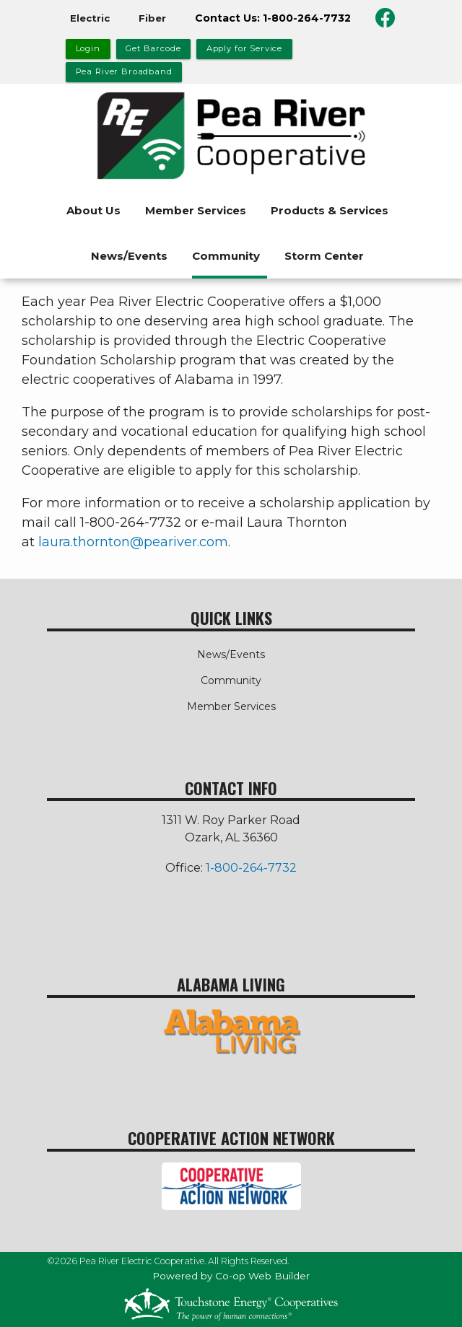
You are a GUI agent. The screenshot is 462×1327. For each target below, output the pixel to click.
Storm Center (324, 256)
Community (226, 256)
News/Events (129, 256)
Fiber (152, 18)
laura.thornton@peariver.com (133, 542)
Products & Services (329, 210)
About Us (93, 210)
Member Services (195, 210)
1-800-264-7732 (251, 868)
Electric (90, 18)
